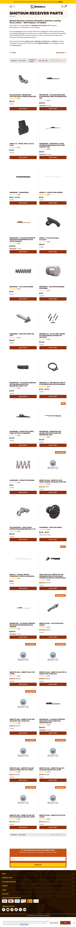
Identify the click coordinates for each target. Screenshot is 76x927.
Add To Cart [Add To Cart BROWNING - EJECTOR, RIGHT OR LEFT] (23, 349)
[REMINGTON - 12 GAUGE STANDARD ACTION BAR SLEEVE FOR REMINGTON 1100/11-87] (23, 368)
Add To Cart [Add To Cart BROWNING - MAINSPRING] (23, 203)
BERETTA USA (29, 41)
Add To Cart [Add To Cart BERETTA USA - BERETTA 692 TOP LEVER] (23, 691)
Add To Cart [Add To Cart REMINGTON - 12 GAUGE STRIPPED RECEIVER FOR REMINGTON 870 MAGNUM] (23, 643)
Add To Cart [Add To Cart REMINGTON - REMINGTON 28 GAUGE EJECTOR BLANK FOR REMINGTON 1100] (53, 447)
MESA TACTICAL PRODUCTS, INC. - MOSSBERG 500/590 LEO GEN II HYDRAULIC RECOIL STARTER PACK (52, 582)
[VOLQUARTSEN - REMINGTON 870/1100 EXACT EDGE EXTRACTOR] (23, 79)
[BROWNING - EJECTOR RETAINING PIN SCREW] (53, 272)
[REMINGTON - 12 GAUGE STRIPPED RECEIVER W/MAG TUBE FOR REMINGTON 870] (53, 710)
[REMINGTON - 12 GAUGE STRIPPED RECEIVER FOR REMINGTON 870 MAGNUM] (23, 614)
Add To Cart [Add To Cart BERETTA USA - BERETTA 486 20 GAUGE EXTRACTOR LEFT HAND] (23, 788)
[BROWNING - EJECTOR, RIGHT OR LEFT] (23, 319)
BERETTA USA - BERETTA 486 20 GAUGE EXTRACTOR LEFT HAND (23, 775)
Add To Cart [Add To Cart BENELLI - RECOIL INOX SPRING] (53, 203)
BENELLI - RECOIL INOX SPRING (52, 192)
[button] (11, 6)
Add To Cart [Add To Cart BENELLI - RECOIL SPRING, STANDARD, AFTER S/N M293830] (23, 595)
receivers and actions (19, 33)
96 (46, 60)
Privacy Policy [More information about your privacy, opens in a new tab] (24, 924)
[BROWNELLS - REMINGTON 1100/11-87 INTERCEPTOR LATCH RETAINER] (53, 368)
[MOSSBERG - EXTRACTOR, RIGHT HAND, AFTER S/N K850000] (23, 417)
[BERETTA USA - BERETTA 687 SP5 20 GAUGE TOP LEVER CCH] (23, 710)
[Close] (74, 923)
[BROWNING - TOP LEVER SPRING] (23, 272)
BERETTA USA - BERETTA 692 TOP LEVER (22, 679)
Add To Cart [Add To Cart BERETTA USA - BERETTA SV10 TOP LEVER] (53, 837)
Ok (65, 923)
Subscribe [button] (38, 874)
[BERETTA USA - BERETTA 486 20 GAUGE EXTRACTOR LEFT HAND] (23, 759)
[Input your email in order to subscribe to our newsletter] (38, 869)
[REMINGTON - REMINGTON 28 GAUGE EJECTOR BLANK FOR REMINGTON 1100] (53, 417)
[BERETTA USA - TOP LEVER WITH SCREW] (53, 614)
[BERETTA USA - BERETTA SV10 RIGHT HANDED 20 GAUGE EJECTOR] (53, 466)
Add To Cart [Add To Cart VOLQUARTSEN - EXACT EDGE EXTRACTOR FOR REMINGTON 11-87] (23, 544)
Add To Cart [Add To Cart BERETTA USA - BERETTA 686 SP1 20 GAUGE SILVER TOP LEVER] (53, 788)
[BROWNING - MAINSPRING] (23, 176)
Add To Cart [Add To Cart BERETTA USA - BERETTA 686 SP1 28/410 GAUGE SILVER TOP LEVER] (23, 837)
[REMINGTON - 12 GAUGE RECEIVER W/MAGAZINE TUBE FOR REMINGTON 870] (53, 79)
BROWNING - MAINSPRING (20, 192)
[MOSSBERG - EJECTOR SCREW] (53, 515)
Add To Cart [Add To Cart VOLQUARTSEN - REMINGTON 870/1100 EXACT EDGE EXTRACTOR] (23, 108)
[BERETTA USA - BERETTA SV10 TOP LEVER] (53, 807)
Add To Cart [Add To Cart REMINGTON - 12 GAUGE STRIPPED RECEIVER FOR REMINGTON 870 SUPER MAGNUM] (23, 253)
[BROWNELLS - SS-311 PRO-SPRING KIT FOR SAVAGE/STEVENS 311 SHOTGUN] (53, 319)
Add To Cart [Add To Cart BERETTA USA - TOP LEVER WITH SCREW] (53, 643)
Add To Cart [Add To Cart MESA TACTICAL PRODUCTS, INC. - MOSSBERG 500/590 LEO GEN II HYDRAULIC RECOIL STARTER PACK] (53, 595)
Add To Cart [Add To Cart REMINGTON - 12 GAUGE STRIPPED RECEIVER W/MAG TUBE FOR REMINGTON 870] (53, 739)
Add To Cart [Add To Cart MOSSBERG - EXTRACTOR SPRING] (23, 495)
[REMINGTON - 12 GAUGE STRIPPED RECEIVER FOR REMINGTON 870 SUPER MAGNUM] (23, 222)
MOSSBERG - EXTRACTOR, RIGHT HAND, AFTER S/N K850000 (23, 434)
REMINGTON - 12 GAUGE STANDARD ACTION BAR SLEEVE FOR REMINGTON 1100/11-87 (23, 386)
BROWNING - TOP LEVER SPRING (23, 288)
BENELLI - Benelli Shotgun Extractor (50, 238)
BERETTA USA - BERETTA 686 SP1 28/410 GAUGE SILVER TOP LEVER (22, 825)
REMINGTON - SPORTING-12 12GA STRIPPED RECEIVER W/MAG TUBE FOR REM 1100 (52, 145)
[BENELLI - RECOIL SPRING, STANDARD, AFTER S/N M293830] (23, 563)
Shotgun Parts (16, 45)
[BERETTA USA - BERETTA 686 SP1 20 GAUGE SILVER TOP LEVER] (53, 759)
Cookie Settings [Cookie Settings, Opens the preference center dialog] (53, 923)
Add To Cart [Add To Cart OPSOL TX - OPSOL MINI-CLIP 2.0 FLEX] (23, 157)
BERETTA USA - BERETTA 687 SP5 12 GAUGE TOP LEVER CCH (51, 679)
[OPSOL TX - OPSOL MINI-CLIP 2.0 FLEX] (23, 128)
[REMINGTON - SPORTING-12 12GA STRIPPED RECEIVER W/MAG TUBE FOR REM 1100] (53, 128)
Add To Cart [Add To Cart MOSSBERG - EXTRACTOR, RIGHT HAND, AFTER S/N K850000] (23, 447)
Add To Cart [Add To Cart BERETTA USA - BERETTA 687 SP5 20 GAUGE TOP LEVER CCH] (23, 739)
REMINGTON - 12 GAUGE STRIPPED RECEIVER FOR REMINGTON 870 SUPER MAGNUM (20, 240)
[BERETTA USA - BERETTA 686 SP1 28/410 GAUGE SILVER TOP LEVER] (23, 807)
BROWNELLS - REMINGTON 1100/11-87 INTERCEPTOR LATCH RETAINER (50, 386)
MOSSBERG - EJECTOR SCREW (51, 531)
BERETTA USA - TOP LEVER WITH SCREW (52, 630)
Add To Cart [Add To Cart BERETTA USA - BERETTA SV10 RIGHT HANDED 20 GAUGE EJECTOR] (53, 495)
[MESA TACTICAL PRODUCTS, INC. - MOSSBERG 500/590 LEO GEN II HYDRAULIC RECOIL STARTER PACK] (53, 563)
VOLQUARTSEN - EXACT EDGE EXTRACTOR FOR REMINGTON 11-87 (23, 532)
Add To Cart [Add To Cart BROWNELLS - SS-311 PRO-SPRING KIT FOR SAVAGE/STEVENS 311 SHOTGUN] (53, 349)
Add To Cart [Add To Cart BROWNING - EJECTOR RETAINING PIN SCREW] (53, 300)
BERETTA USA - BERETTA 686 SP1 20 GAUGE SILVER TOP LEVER (51, 776)
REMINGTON (45, 41)
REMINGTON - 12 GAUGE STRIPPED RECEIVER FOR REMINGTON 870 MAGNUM (20, 631)
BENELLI (55, 41)
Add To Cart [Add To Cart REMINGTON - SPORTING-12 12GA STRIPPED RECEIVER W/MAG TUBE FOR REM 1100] (53, 157)
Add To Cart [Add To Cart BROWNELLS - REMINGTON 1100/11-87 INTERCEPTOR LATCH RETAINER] (53, 398)
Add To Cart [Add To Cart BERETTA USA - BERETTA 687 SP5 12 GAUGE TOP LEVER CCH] (53, 691)
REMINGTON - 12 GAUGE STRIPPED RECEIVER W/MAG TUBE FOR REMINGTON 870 (51, 727)
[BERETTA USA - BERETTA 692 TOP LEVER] (23, 663)
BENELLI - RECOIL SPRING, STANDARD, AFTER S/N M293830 (23, 580)
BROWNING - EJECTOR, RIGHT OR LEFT (23, 336)
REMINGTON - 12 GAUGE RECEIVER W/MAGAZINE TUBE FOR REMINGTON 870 (51, 96)
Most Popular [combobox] (60, 52)
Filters (13, 53)
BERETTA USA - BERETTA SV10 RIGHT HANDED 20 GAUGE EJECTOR (51, 483)
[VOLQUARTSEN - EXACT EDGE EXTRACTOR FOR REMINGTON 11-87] (23, 515)
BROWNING (37, 41)
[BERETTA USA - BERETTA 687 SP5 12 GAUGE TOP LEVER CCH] (53, 663)
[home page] (38, 7)
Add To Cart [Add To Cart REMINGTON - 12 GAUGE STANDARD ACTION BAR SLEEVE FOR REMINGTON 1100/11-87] (23, 398)
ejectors (43, 31)
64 (43, 60)
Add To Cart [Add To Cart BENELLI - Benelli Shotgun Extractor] (53, 253)
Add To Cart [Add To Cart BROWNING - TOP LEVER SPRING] (23, 300)
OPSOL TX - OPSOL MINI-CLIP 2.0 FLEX (23, 144)
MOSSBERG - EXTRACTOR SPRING (20, 482)
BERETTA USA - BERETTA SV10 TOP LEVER (51, 824)
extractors (18, 31)
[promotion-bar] (38, 2)
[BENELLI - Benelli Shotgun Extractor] (53, 222)
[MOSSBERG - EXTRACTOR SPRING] (23, 466)
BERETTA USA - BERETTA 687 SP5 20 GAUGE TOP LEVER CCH (22, 726)
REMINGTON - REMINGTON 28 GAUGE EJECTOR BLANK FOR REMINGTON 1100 (51, 434)
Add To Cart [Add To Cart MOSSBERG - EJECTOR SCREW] (53, 544)
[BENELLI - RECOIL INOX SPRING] (53, 176)
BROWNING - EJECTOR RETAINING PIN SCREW (48, 289)
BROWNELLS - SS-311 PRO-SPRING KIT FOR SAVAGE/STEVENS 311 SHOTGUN (52, 337)
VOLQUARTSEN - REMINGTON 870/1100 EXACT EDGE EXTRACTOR (21, 96)
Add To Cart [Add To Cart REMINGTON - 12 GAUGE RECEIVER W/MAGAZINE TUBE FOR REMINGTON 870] (53, 108)
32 (40, 60)
